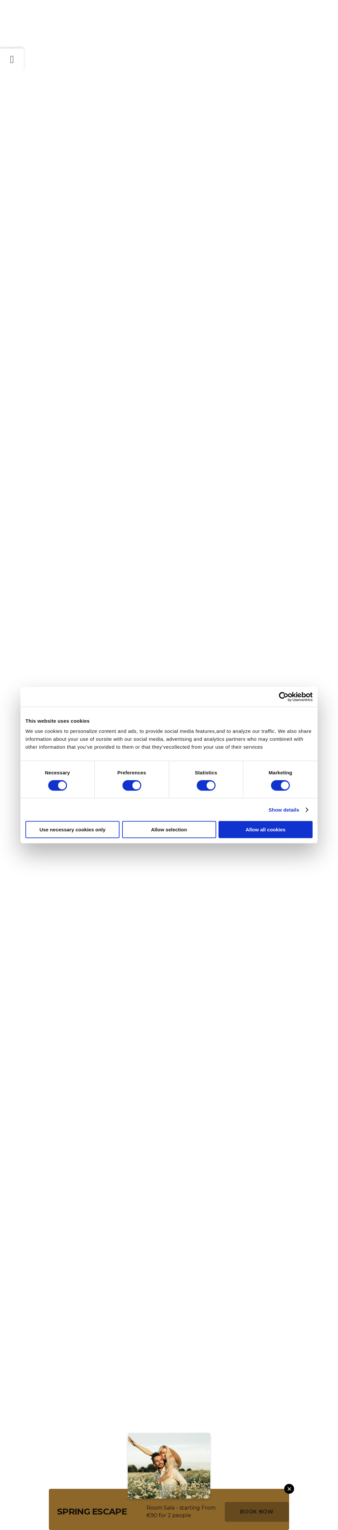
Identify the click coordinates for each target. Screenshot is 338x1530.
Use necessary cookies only (72, 829)
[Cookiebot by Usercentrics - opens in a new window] (284, 697)
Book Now (257, 1512)
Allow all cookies (266, 829)
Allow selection (169, 829)
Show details (284, 809)
